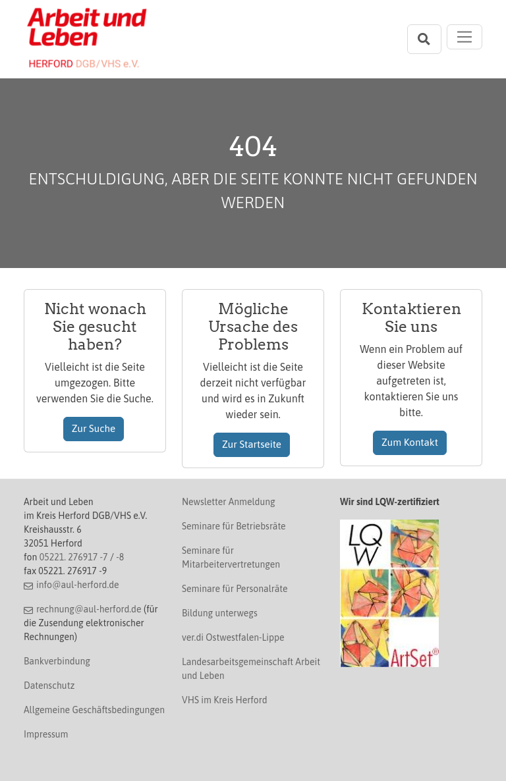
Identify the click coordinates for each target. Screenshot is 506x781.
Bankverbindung (57, 661)
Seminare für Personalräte (235, 588)
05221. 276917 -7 (74, 557)
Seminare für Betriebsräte (234, 526)
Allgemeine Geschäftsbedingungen (94, 710)
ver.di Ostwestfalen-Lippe (233, 637)
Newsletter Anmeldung (228, 502)
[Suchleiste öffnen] (424, 39)
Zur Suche (94, 428)
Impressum (46, 734)
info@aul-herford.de (77, 584)
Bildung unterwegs (220, 613)
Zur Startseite (251, 444)
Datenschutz (49, 685)
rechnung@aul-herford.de (89, 609)
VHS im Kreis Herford (224, 700)
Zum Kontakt (409, 442)
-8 (120, 557)
